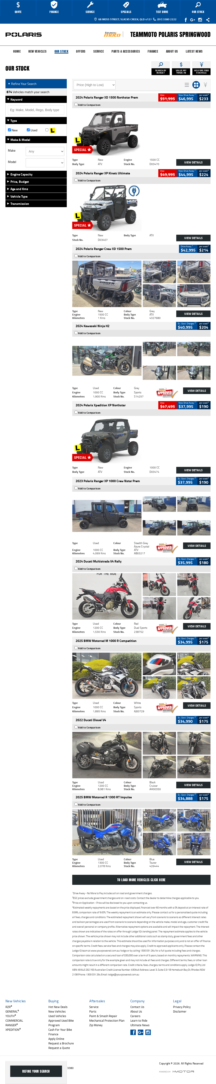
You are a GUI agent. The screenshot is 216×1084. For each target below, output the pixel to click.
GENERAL (12, 1011)
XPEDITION (13, 1029)
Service (98, 51)
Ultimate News (139, 1025)
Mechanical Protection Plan (106, 1020)
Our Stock (62, 51)
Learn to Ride (138, 1020)
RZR (8, 1007)
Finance (153, 51)
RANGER (11, 1025)
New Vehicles (37, 51)
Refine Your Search (22, 83)
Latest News (194, 51)
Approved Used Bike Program (61, 1022)
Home (17, 51)
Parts (92, 1011)
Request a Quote (59, 1048)
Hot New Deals (57, 1007)
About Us (172, 51)
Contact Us (137, 1007)
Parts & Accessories (126, 51)
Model (12, 162)
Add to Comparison (89, 105)
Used (32, 130)
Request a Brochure (61, 1043)
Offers (80, 51)
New (13, 130)
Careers (135, 1016)
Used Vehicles (57, 1016)
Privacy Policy (182, 1007)
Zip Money (95, 1025)
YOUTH (10, 1016)
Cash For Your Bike (60, 1029)
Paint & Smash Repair (103, 1016)
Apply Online (56, 1038)
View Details (193, 162)
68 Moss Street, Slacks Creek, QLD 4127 (123, 19)
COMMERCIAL (14, 1020)
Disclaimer (179, 1011)
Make (11, 150)
